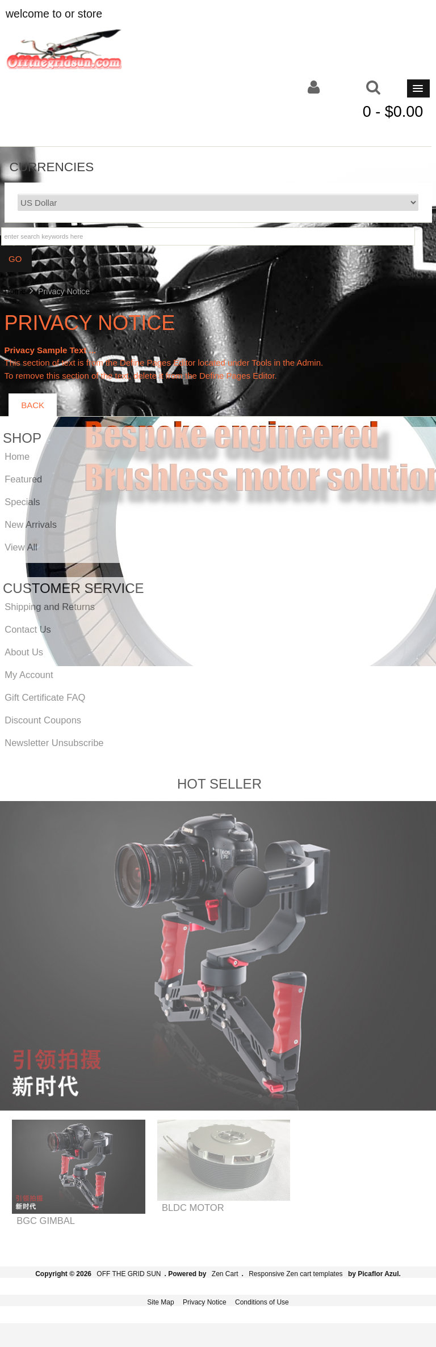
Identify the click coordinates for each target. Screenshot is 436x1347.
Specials (22, 502)
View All (21, 547)
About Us (24, 652)
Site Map (160, 1302)
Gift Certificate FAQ (45, 697)
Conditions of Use (262, 1302)
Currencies (52, 166)
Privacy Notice (205, 1302)
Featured (23, 479)
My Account (29, 675)
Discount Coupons (43, 720)
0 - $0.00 (393, 111)
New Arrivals (31, 524)
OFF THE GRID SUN (129, 1274)
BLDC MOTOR (193, 1207)
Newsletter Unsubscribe (54, 743)
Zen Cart (225, 1274)
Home (15, 291)
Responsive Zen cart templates (295, 1274)
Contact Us (28, 629)
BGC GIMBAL (45, 1220)
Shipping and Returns (50, 607)
